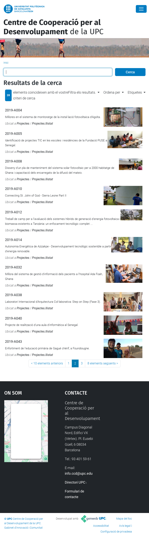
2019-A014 (13, 240)
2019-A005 (13, 134)
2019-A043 (13, 341)
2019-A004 (13, 110)
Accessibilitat (101, 525)
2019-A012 (13, 212)
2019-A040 (13, 318)
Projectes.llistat (42, 123)
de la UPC (53, 27)
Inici (5, 62)
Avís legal (124, 525)
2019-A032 (13, 267)
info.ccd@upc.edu (79, 473)
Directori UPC (75, 482)
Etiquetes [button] (135, 92)
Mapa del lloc (124, 518)
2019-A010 (13, 189)
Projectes (23, 123)
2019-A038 (13, 295)
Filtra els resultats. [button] (82, 92)
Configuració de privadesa (116, 531)
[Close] (141, 9)
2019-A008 (13, 161)
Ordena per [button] (111, 92)
